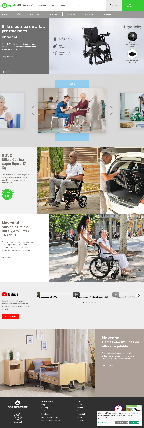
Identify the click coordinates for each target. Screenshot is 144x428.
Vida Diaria (107, 14)
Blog (52, 5)
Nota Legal (45, 414)
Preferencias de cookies (50, 420)
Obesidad (71, 14)
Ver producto (7, 57)
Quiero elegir (103, 422)
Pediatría (89, 14)
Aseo (4, 14)
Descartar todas (122, 422)
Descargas (45, 408)
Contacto (78, 5)
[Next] (112, 110)
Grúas (18, 14)
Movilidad (34, 14)
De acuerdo (134, 422)
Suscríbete (10, 316)
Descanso (53, 14)
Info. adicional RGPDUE (49, 417)
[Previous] (32, 110)
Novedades (42, 5)
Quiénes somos (64, 5)
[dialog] (119, 418)
